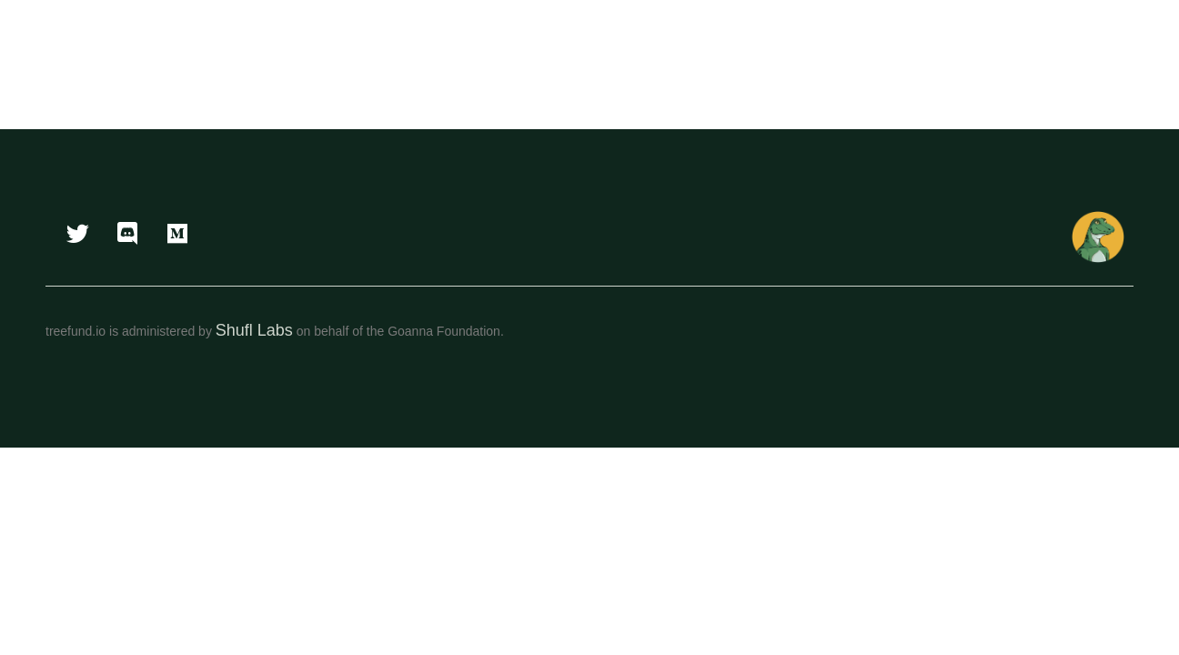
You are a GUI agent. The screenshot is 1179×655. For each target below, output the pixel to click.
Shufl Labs (254, 330)
